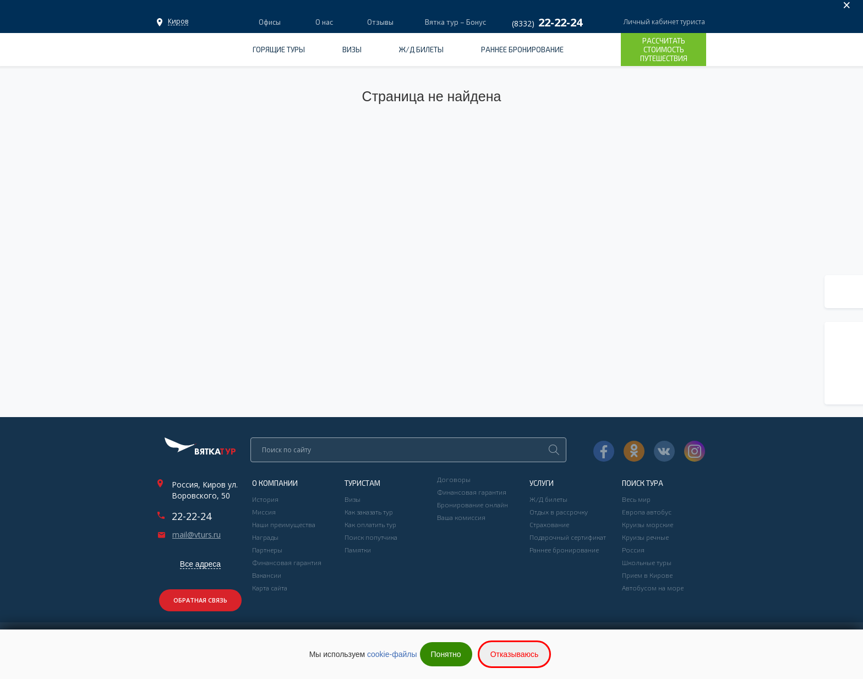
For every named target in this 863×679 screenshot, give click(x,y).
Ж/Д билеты (421, 49)
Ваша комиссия (461, 517)
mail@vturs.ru (196, 535)
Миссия (264, 512)
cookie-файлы (392, 654)
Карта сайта (269, 588)
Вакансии (266, 575)
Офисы (178, 21)
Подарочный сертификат (567, 537)
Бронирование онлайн (472, 504)
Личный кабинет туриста (664, 21)
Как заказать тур (369, 512)
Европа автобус (646, 512)
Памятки (358, 550)
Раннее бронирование (522, 49)
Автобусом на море (653, 588)
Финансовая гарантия (286, 562)
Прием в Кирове (647, 575)
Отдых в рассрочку (558, 512)
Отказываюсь (514, 654)
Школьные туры (646, 562)
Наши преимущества (283, 524)
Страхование (549, 524)
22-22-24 (191, 516)
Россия (633, 550)
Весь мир (636, 499)
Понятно (446, 654)
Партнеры (267, 550)
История (265, 499)
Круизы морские (647, 524)
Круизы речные (645, 537)
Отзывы (380, 22)
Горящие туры (279, 49)
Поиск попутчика (371, 537)
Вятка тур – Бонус (454, 22)
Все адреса (200, 564)
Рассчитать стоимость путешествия (663, 49)
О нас (324, 22)
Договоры (454, 479)
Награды (265, 537)
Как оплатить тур (370, 524)
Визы (352, 49)
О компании (275, 483)
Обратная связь (200, 600)
